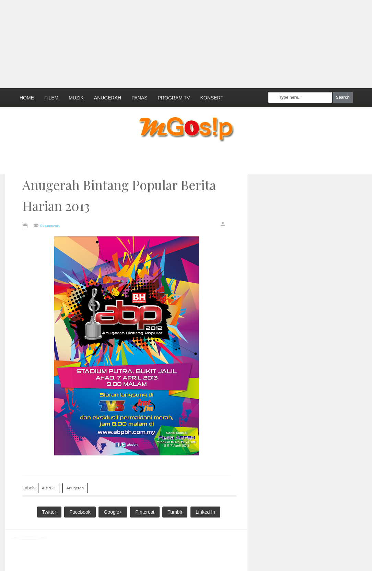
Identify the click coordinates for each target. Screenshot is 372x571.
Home (27, 97)
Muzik (76, 97)
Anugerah (107, 97)
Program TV (174, 97)
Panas (139, 97)
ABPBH (49, 488)
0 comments (50, 225)
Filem (51, 97)
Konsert (211, 97)
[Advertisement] (166, 43)
